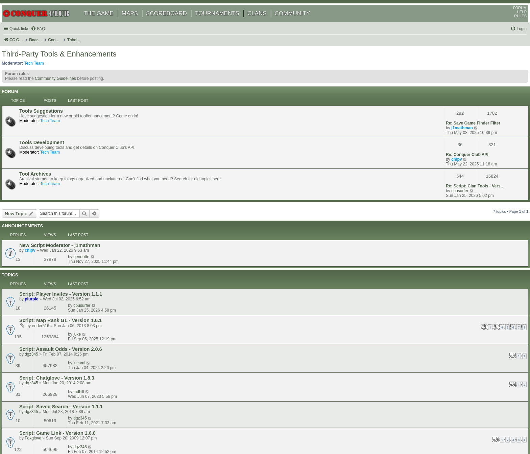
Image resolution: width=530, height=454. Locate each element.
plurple (41, 238)
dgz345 (41, 269)
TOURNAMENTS (225, 23)
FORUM (512, 17)
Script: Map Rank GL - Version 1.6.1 (70, 248)
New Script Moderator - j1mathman (69, 205)
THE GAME (106, 23)
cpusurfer (450, 160)
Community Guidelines (63, 92)
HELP (514, 21)
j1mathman (452, 121)
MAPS (137, 23)
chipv (447, 140)
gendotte (450, 205)
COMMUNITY (300, 23)
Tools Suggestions (50, 116)
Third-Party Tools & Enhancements (66, 66)
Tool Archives (45, 156)
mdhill (447, 280)
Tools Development (51, 136)
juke (445, 248)
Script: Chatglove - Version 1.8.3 (66, 280)
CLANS (264, 23)
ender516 (50, 254)
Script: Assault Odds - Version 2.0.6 (70, 264)
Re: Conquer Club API (457, 136)
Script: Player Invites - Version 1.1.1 (70, 233)
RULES (512, 25)
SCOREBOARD (174, 23)
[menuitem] (47, 38)
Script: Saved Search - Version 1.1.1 (70, 297)
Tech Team (42, 74)
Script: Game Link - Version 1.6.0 (67, 311)
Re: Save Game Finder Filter (463, 116)
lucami (448, 264)
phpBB (37, 432)
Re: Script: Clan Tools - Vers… (465, 155)
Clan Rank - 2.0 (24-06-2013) (61, 328)
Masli (39, 333)
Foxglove (42, 316)
